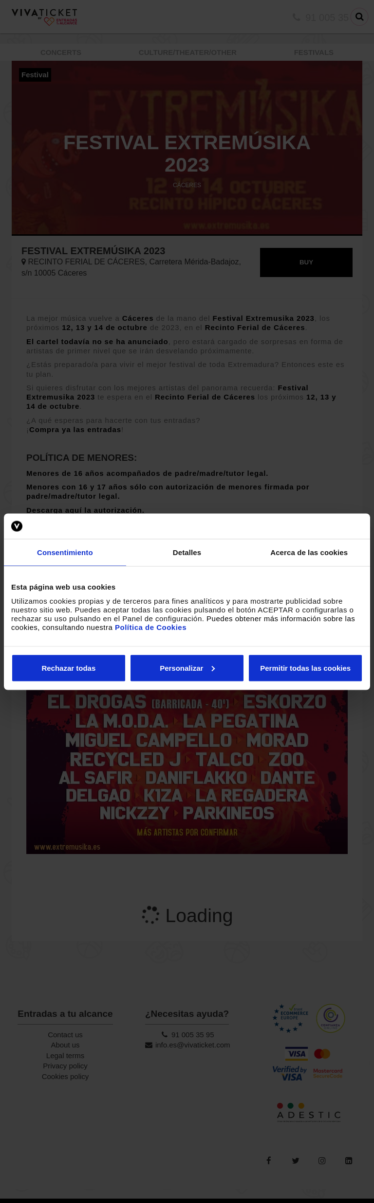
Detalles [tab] (187, 552)
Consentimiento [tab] (65, 552)
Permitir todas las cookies (305, 667)
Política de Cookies (151, 627)
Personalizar (187, 667)
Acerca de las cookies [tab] (309, 552)
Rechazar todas (68, 667)
